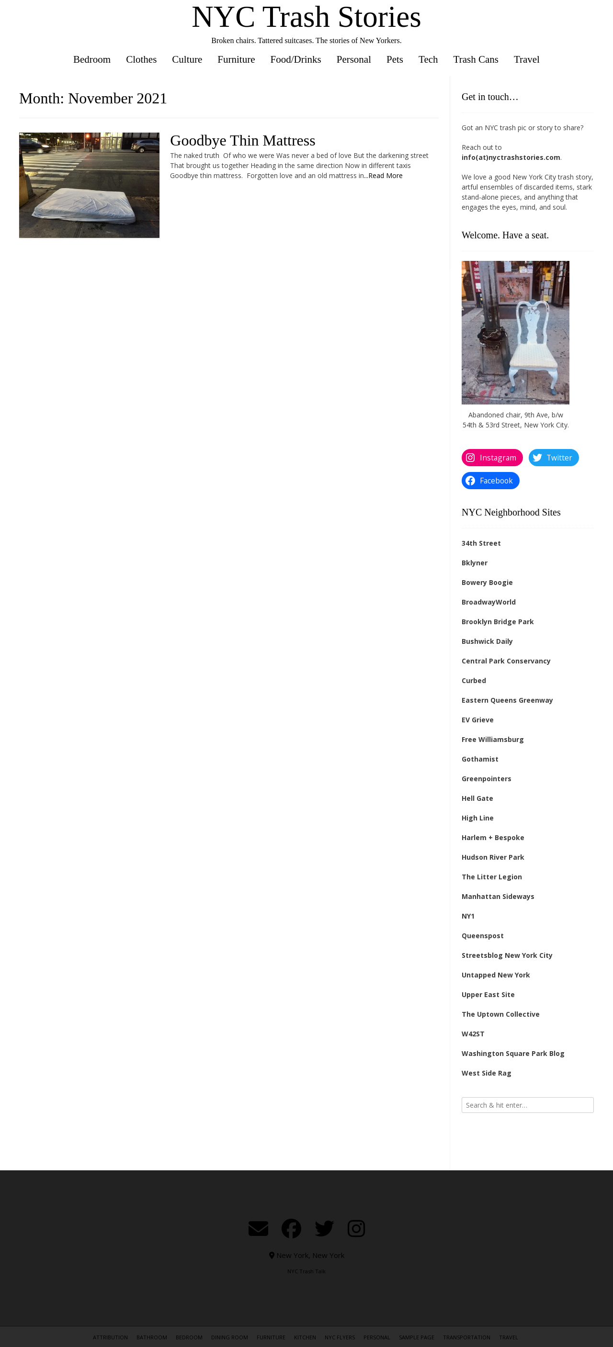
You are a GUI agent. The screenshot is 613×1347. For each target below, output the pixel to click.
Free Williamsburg (493, 739)
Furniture (236, 59)
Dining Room (229, 1337)
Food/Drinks (296, 59)
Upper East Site (488, 994)
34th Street (481, 543)
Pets (394, 59)
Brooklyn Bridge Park (498, 621)
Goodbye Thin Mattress (242, 140)
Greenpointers (486, 778)
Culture (187, 59)
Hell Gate (477, 798)
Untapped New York (496, 974)
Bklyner (475, 562)
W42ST (473, 1033)
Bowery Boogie (487, 582)
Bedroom (92, 59)
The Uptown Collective (501, 1014)
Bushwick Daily (487, 641)
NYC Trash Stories (306, 17)
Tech (428, 59)
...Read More (383, 175)
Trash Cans (476, 59)
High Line (478, 817)
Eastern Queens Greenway (507, 700)
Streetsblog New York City (507, 955)
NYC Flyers (340, 1337)
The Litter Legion (492, 876)
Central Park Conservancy (506, 660)
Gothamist (480, 758)
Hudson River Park (493, 857)
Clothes (141, 59)
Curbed (474, 680)
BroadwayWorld (489, 601)
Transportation (466, 1337)
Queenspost (483, 935)
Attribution (110, 1337)
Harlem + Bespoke (493, 837)
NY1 (468, 915)
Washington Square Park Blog (513, 1053)
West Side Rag (486, 1073)
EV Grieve (478, 719)
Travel (527, 59)
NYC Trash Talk (306, 1271)
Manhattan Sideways (498, 896)
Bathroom (151, 1337)
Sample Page (416, 1337)
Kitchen (305, 1337)
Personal (354, 59)
